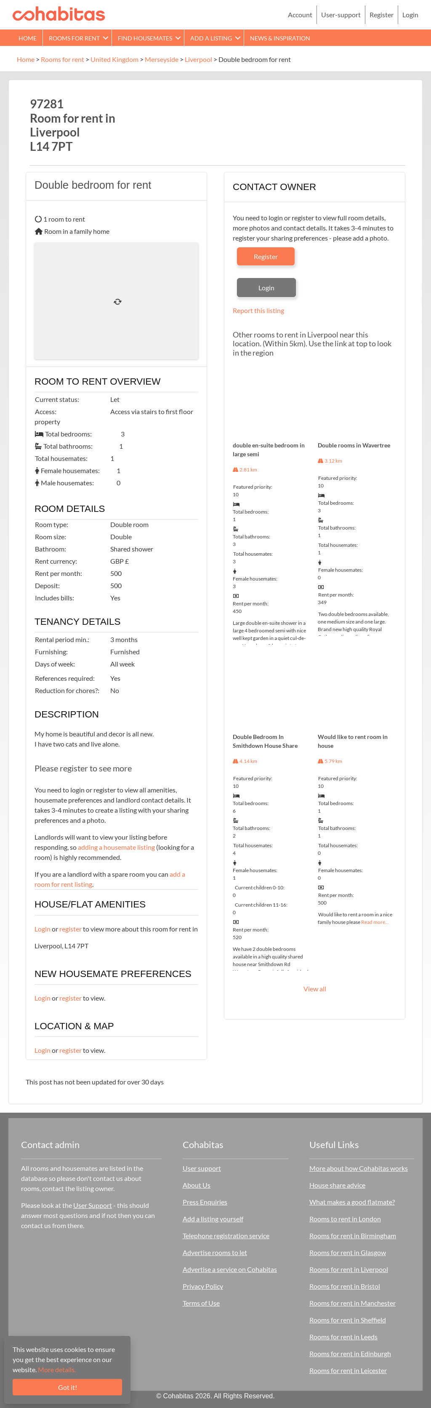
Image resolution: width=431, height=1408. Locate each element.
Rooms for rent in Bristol (344, 1286)
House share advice (337, 1185)
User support (202, 1168)
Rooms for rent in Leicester (348, 1370)
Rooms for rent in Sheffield (347, 1320)
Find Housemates (145, 38)
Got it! (67, 1387)
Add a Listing (211, 38)
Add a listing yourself (213, 1219)
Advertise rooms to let (215, 1252)
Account (300, 15)
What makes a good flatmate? (352, 1202)
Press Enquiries (205, 1202)
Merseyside (161, 59)
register (70, 929)
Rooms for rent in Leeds (343, 1337)
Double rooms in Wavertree (354, 445)
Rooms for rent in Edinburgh (350, 1353)
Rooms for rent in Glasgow (347, 1252)
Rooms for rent (74, 38)
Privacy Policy (203, 1286)
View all (314, 989)
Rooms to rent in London (345, 1219)
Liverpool (198, 59)
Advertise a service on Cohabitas (230, 1269)
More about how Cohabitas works (358, 1168)
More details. (57, 1369)
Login (410, 15)
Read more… (375, 922)
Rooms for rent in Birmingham (352, 1235)
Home (28, 38)
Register (382, 15)
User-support (341, 15)
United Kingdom (114, 59)
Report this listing (258, 310)
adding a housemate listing (116, 847)
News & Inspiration (280, 38)
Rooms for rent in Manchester (352, 1303)
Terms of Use (201, 1303)
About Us (196, 1185)
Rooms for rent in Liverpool (348, 1269)
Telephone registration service (226, 1235)
